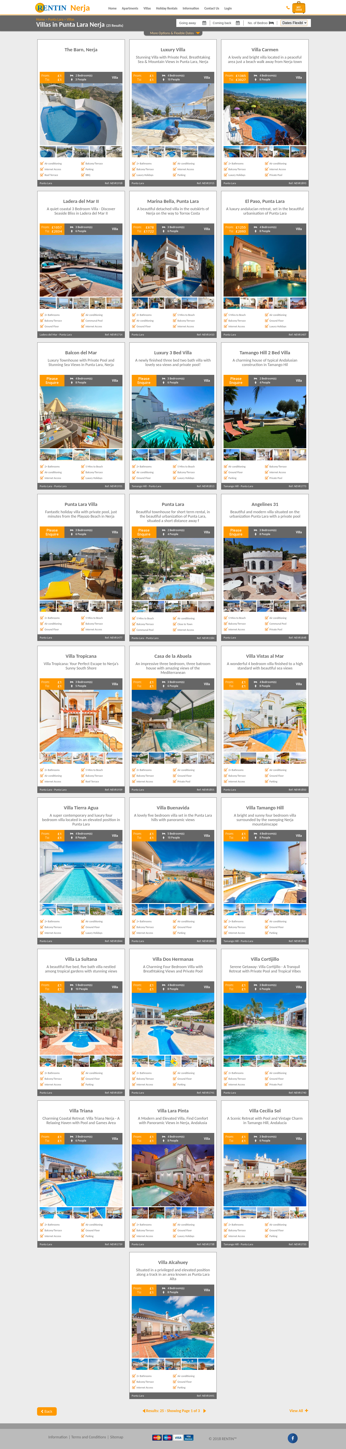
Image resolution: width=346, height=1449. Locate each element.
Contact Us (211, 8)
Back (46, 1411)
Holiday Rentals (166, 8)
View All (299, 1411)
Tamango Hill (139, 486)
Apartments (130, 8)
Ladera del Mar (48, 334)
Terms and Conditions (88, 1437)
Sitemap (116, 1437)
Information (191, 8)
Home (112, 8)
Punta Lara (55, 19)
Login (228, 8)
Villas (147, 8)
